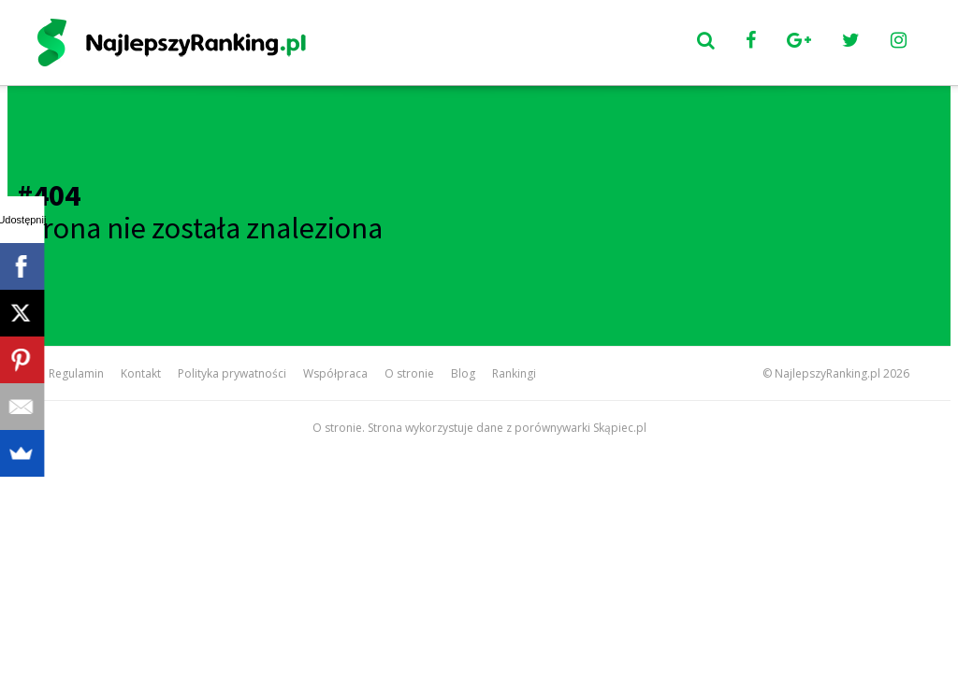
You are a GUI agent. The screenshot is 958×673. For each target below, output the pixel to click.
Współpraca (335, 373)
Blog (463, 373)
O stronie (409, 373)
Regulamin (76, 373)
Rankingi (514, 373)
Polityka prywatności (232, 373)
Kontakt (141, 373)
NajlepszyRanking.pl (827, 373)
